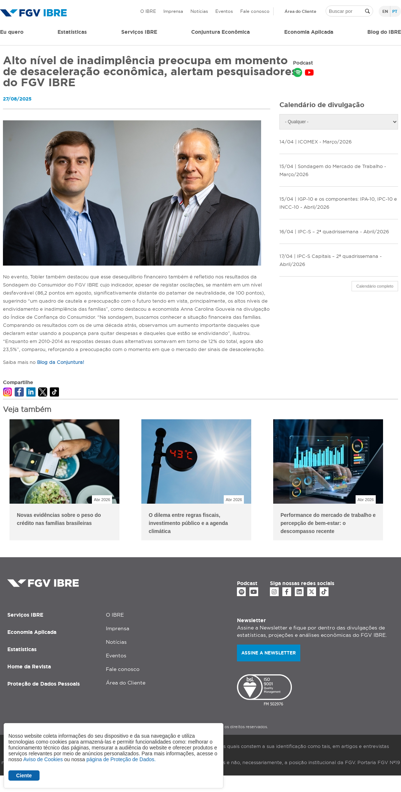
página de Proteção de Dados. (121, 759)
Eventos (224, 11)
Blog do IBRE (384, 32)
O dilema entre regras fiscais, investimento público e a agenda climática (188, 523)
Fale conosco (255, 11)
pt (394, 11)
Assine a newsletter (268, 652)
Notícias (199, 11)
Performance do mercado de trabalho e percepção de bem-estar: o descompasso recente (328, 523)
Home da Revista (29, 666)
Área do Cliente (300, 11)
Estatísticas (72, 32)
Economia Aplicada (31, 632)
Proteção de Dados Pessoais (43, 684)
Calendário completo (374, 286)
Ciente (24, 775)
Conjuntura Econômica (220, 32)
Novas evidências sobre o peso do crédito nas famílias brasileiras (59, 519)
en (385, 11)
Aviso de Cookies (43, 759)
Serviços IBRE (25, 615)
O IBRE (148, 11)
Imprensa (173, 11)
